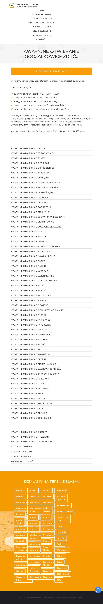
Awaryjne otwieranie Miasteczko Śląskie (36, 250)
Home (50, 13)
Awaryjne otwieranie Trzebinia (30, 176)
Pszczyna (48, 523)
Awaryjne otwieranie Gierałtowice (32, 225)
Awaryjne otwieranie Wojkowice (31, 299)
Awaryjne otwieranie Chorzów (30, 392)
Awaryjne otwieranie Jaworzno (30, 358)
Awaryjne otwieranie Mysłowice (30, 338)
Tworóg (60, 538)
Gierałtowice (22, 565)
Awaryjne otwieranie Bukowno (30, 216)
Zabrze (60, 556)
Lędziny (33, 529)
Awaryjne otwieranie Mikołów (29, 343)
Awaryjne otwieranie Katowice (30, 353)
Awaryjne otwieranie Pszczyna (30, 382)
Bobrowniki (22, 502)
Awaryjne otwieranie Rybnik (28, 319)
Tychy (60, 544)
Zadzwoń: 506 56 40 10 (51, 75)
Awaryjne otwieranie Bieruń (28, 206)
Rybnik (46, 556)
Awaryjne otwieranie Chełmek (29, 201)
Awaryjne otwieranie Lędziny (29, 245)
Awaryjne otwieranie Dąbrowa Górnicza (36, 373)
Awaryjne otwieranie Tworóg (29, 294)
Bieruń (19, 496)
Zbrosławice (63, 574)
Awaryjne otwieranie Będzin (28, 363)
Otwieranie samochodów (49, 26)
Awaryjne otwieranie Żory (27, 289)
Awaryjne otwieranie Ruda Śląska (31, 407)
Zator (59, 562)
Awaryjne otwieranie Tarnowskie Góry (35, 377)
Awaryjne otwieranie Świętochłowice (34, 284)
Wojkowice (62, 550)
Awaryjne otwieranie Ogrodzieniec (32, 171)
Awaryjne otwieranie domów (29, 435)
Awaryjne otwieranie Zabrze (28, 412)
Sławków (47, 577)
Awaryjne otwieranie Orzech (29, 265)
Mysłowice (35, 556)
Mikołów (34, 550)
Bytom (19, 514)
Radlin (46, 541)
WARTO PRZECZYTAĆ (22, 465)
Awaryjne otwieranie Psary (28, 162)
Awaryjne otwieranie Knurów (29, 348)
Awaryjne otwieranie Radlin (28, 270)
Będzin (19, 490)
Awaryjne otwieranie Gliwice (29, 417)
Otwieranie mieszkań (50, 22)
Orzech (46, 490)
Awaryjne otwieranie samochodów (32, 445)
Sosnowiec (62, 490)
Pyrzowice (48, 529)
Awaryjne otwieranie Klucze (28, 240)
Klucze (33, 517)
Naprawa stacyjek (49, 39)
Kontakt (49, 43)
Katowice (34, 502)
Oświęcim (48, 502)
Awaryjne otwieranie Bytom (28, 402)
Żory (59, 580)
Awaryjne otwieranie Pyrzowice (31, 328)
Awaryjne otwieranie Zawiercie (30, 167)
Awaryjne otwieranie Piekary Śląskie (33, 368)
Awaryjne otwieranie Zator (28, 152)
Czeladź (20, 541)
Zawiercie (61, 568)
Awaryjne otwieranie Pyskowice (30, 323)
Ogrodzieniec (36, 577)
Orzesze (47, 496)
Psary (46, 517)
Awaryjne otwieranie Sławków (30, 274)
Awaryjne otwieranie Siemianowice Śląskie (37, 314)
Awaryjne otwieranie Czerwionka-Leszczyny (38, 221)
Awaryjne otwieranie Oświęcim (30, 181)
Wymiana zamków (50, 30)
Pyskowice (48, 535)
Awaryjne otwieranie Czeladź (29, 387)
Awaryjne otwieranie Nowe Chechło (33, 260)
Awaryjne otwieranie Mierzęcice (31, 255)
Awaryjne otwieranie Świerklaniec (32, 279)
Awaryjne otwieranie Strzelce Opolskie (35, 186)
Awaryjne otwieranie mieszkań (30, 440)
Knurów (33, 523)
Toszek (60, 526)
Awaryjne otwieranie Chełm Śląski (32, 196)
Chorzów (20, 535)
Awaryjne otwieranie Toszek (28, 304)
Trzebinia (61, 532)
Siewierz (47, 571)
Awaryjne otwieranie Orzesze (29, 333)
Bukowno (21, 508)
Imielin (33, 490)
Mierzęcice (35, 544)
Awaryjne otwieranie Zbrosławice (32, 157)
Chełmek (20, 529)
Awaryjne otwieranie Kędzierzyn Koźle (35, 191)
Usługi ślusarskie (50, 35)
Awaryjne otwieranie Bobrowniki (31, 211)
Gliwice (19, 571)
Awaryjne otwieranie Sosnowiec (31, 422)
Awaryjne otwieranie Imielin (28, 235)
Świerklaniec (63, 505)
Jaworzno (34, 496)
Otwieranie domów (50, 17)
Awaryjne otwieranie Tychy (28, 397)
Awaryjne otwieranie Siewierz (29, 309)
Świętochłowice (65, 511)
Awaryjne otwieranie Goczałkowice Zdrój (36, 230)
